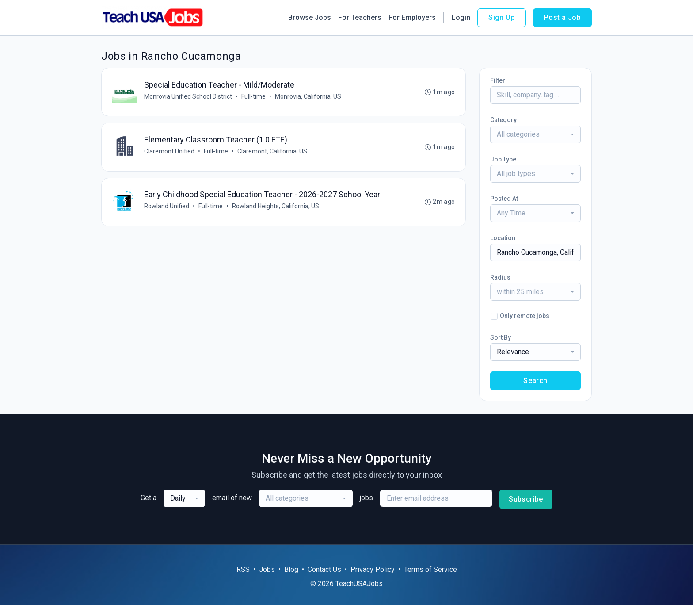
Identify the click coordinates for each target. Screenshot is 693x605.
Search (535, 380)
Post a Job (562, 17)
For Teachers (359, 17)
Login (461, 17)
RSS (243, 569)
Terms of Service (430, 569)
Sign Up (501, 17)
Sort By (500, 337)
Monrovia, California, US (308, 96)
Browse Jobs (309, 17)
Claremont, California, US (272, 151)
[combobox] (535, 134)
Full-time (253, 96)
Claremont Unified (169, 151)
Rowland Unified (166, 207)
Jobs (267, 569)
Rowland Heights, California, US (275, 207)
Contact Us (324, 569)
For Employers (412, 17)
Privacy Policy (372, 569)
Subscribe (526, 499)
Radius (500, 277)
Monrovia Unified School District (188, 96)
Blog (291, 569)
